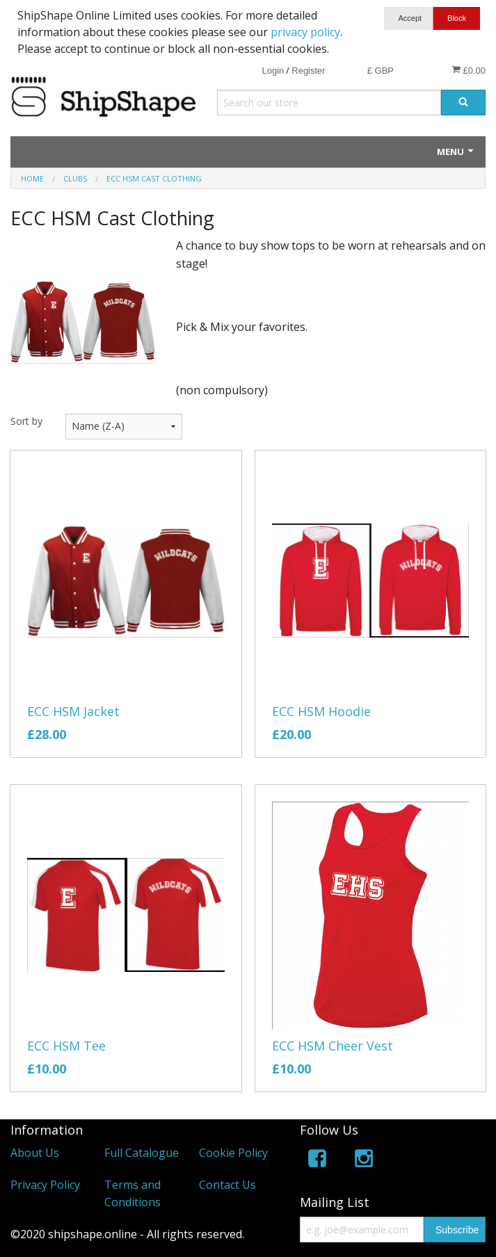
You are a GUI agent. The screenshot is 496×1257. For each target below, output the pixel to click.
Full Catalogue (141, 1152)
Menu (456, 151)
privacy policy (305, 32)
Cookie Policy (233, 1152)
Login (273, 70)
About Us (34, 1152)
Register (308, 70)
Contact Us (227, 1184)
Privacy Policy (45, 1184)
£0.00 (468, 70)
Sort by (26, 421)
